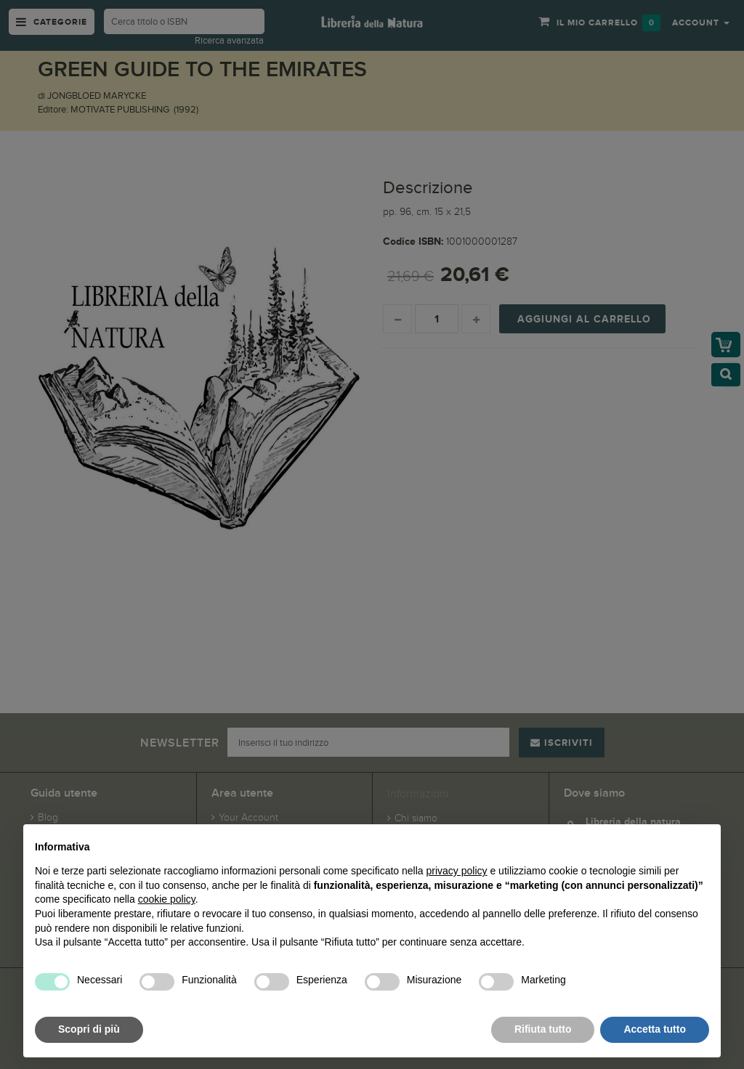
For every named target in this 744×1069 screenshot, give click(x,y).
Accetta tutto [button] (654, 1029)
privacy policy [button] (457, 871)
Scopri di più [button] (89, 1029)
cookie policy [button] (166, 899)
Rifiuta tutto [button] (543, 1029)
